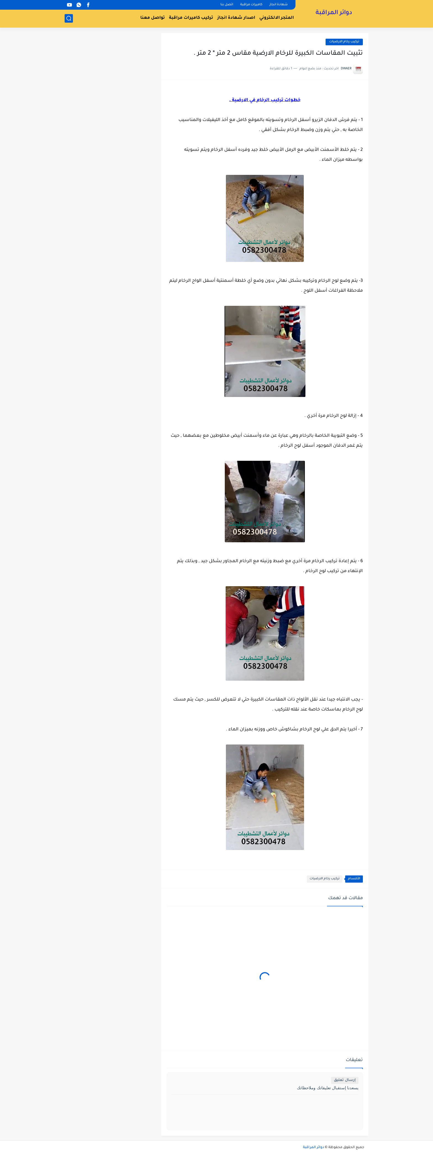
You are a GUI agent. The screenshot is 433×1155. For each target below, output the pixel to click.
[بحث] (69, 18)
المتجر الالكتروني (276, 18)
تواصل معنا (152, 18)
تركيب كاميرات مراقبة (191, 18)
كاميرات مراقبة (251, 5)
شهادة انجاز (279, 5)
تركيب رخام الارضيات (344, 42)
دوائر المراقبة (334, 13)
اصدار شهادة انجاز (236, 18)
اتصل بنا (226, 5)
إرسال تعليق (345, 1080)
